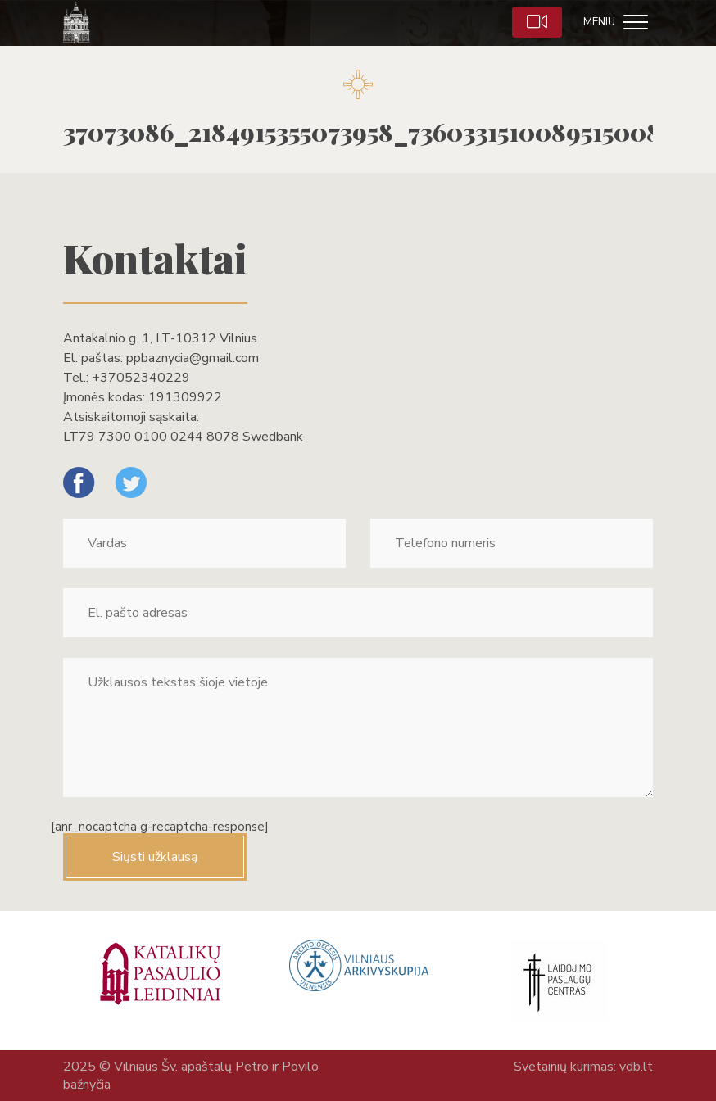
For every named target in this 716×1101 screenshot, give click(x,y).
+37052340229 (141, 378)
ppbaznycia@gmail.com (192, 358)
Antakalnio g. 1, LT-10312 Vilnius (160, 338)
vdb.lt (636, 1067)
